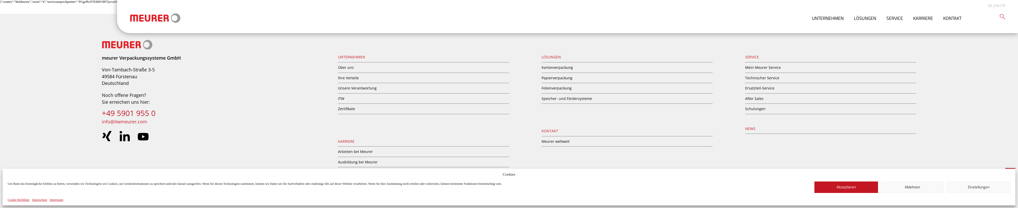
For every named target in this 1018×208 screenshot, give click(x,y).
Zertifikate (346, 108)
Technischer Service (762, 77)
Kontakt (952, 18)
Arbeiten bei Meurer (355, 151)
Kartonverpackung (557, 67)
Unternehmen (828, 18)
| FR (1002, 5)
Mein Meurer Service (763, 67)
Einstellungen (978, 187)
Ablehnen (912, 187)
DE (990, 5)
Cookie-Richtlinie (19, 200)
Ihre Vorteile (348, 77)
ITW (341, 98)
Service (894, 18)
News (750, 128)
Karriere (923, 18)
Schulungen (755, 108)
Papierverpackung (557, 77)
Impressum (56, 200)
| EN (996, 5)
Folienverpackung (557, 88)
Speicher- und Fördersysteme (567, 98)
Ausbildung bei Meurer (358, 162)
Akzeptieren (846, 187)
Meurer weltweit (556, 141)
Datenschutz (39, 200)
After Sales (754, 98)
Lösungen (865, 18)
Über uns (346, 67)
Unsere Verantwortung (357, 88)
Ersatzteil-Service (759, 88)
